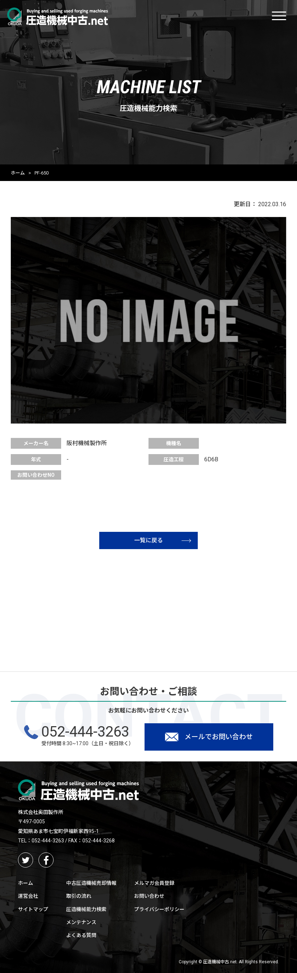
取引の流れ (78, 896)
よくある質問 (81, 935)
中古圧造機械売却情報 (91, 883)
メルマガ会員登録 (154, 883)
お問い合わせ (149, 896)
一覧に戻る (162, 540)
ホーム (18, 173)
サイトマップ (33, 909)
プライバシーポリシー (159, 909)
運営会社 (28, 896)
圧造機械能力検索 (86, 909)
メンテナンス (81, 922)
